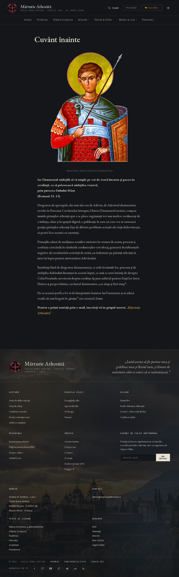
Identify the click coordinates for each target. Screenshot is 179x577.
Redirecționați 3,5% (74, 463)
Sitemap (96, 531)
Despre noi (70, 446)
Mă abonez (163, 457)
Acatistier (14, 545)
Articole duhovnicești (19, 400)
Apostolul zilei (71, 406)
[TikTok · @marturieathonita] (59, 568)
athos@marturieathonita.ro (106, 497)
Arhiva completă (17, 422)
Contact (69, 452)
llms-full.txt (98, 540)
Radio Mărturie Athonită (132, 406)
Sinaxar (68, 417)
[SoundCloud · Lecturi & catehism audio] (75, 568)
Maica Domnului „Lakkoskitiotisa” (26, 526)
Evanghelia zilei (72, 400)
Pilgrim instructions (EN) (22, 446)
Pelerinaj (148, 19)
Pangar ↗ (69, 469)
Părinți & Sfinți (104, 19)
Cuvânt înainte (72, 441)
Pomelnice (14, 549)
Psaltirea (42, 19)
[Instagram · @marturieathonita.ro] (42, 568)
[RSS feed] (83, 568)
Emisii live (125, 400)
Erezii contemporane (19, 417)
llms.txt (95, 535)
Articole (83, 19)
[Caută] (113, 8)
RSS (94, 526)
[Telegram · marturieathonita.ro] (67, 568)
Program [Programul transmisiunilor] (131, 8)
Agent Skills (98, 545)
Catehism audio (127, 417)
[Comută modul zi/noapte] (168, 8)
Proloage (69, 411)
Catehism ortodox (18, 411)
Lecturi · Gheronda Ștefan (133, 411)
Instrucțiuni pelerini (19, 441)
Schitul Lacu (15, 458)
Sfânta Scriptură (63, 19)
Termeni (54, 562)
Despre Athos (16, 452)
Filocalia (13, 540)
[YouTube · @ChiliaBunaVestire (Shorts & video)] (51, 568)
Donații (68, 458)
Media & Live (128, 19)
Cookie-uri (97, 562)
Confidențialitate (75, 562)
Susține (152, 8)
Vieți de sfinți (15, 406)
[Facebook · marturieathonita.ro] (34, 568)
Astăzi (28, 19)
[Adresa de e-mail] (138, 457)
